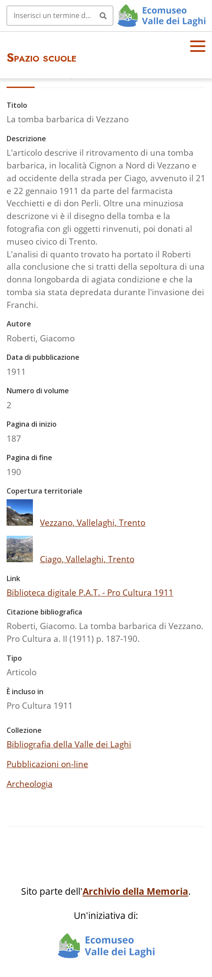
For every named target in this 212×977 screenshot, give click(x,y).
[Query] (60, 15)
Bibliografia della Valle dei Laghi (69, 744)
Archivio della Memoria (135, 891)
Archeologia (30, 784)
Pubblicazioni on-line (47, 764)
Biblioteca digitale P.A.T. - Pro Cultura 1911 (90, 592)
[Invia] (103, 15)
